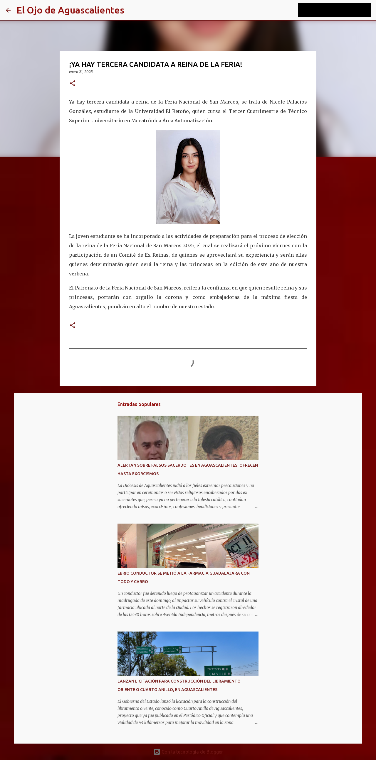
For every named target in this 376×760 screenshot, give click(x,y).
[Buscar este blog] (340, 10)
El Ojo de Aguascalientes (70, 10)
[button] (72, 84)
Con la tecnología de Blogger (188, 751)
